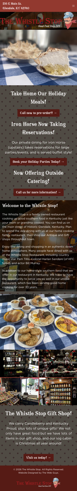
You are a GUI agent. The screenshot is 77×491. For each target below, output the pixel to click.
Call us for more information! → (38, 192)
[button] (73, 6)
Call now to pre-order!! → (38, 113)
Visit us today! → (38, 458)
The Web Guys (50, 472)
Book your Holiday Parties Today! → (38, 162)
